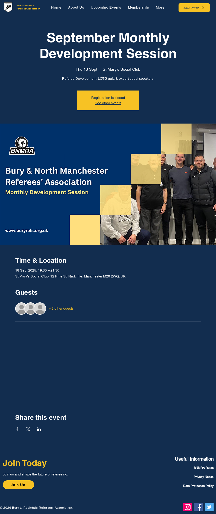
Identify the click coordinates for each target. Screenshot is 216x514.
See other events (108, 103)
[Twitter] (209, 507)
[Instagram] (187, 507)
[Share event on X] (28, 429)
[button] (160, 7)
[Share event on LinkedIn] (39, 429)
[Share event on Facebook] (17, 429)
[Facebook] (198, 507)
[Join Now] (194, 7)
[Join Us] (18, 484)
